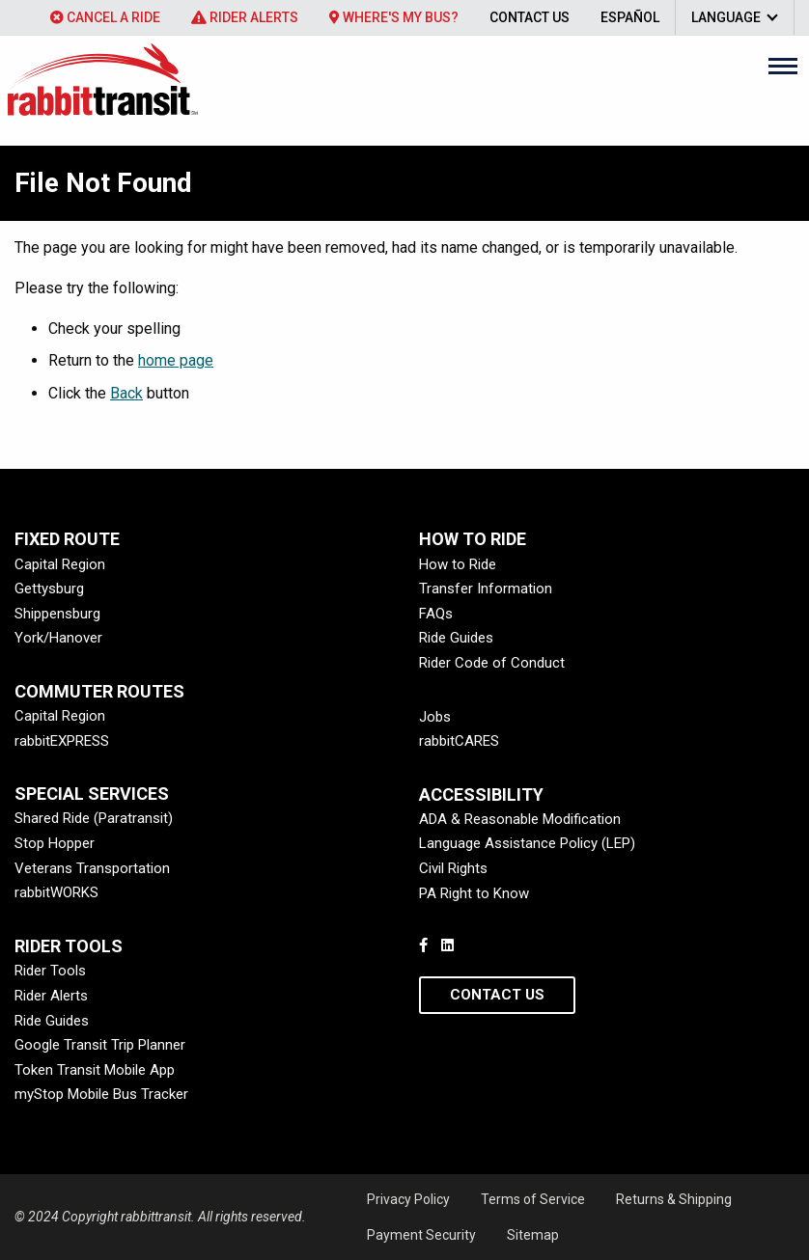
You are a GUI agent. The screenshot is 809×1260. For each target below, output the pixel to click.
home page (175, 360)
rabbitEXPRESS (61, 741)
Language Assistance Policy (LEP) (527, 843)
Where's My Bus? (394, 17)
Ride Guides (456, 637)
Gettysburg (49, 588)
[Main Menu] (782, 65)
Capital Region (59, 564)
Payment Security (421, 1235)
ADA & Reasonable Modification (520, 819)
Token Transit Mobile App (94, 1070)
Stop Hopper (54, 843)
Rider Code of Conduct (492, 662)
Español (629, 17)
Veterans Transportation (92, 868)
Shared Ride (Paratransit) (93, 818)
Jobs (435, 717)
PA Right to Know (474, 893)
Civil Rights (453, 868)
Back (126, 393)
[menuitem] (105, 17)
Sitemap (533, 1235)
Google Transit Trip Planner (99, 1045)
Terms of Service (533, 1199)
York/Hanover (58, 637)
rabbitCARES (459, 741)
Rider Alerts (244, 17)
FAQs (436, 613)
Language (726, 17)
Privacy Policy (408, 1199)
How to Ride (457, 564)
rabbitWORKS (56, 892)
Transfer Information (485, 588)
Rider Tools (50, 970)
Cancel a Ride (105, 17)
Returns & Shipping (674, 1199)
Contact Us (529, 17)
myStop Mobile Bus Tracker (101, 1094)
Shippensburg (57, 613)
